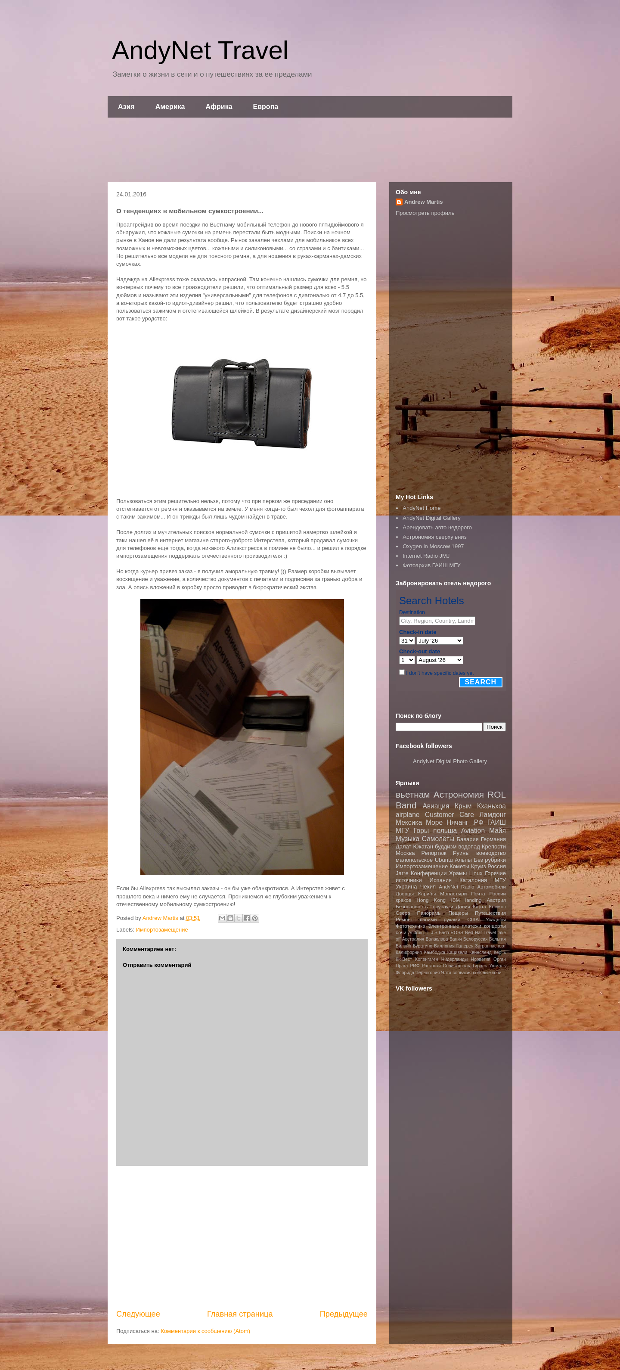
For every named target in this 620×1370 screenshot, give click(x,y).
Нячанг (457, 822)
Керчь (500, 952)
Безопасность (412, 906)
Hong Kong (431, 900)
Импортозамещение (162, 929)
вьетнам (413, 794)
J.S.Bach (440, 932)
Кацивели (457, 952)
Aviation (473, 830)
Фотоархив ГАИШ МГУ (431, 565)
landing (473, 900)
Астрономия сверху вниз (434, 537)
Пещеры (458, 913)
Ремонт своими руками (428, 919)
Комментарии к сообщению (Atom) (205, 1331)
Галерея (465, 946)
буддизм (446, 846)
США (473, 919)
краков (403, 900)
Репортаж (434, 853)
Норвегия (480, 959)
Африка (219, 106)
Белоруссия (475, 939)
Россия (496, 866)
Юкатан (423, 846)
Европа (266, 106)
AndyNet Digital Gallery (431, 518)
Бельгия (497, 939)
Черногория (427, 972)
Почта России (488, 893)
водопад (469, 846)
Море (434, 822)
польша (445, 830)
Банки (456, 939)
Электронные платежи (454, 926)
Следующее (138, 1314)
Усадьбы (496, 919)
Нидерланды (454, 959)
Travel (490, 932)
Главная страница (240, 1314)
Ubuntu (444, 860)
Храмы (458, 873)
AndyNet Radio (456, 886)
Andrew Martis (423, 202)
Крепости (494, 846)
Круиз (478, 866)
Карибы (427, 893)
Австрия (496, 900)
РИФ (414, 965)
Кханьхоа (491, 806)
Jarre (402, 873)
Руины (461, 853)
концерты (495, 926)
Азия (126, 106)
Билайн (403, 946)
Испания (441, 880)
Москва (405, 853)
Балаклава (436, 939)
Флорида (405, 972)
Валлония (444, 946)
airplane (407, 814)
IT (427, 932)
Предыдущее (344, 1314)
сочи (401, 932)
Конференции (429, 873)
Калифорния (409, 952)
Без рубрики (490, 860)
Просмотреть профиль (425, 213)
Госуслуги (442, 906)
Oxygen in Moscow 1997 (433, 546)
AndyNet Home (421, 508)
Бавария (468, 839)
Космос (497, 906)
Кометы (459, 866)
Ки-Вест (404, 959)
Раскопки (431, 965)
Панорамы (429, 913)
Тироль (479, 965)
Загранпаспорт (490, 946)
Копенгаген (426, 959)
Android (416, 932)
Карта (479, 906)
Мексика (409, 822)
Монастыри (453, 893)
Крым (463, 806)
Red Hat (473, 932)
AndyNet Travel (200, 50)
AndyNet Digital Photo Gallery (450, 761)
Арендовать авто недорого (437, 527)
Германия (493, 839)
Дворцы (405, 893)
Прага (402, 965)
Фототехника (410, 926)
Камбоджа (434, 952)
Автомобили (491, 886)
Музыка (407, 838)
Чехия (428, 886)
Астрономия (459, 794)
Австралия (413, 939)
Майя (497, 830)
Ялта (446, 972)
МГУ (500, 880)
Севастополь (456, 965)
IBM (455, 900)
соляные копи (487, 972)
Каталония (473, 880)
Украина (406, 886)
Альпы (463, 860)
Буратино (422, 946)
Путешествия (490, 913)
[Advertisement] (310, 149)
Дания (463, 906)
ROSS (457, 932)
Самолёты (438, 838)
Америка (170, 106)
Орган (499, 959)
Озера (403, 913)
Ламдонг (492, 814)
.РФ (477, 822)
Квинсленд (480, 952)
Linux (476, 873)
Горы (421, 830)
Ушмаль (497, 965)
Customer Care (449, 814)
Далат (404, 846)
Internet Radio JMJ (426, 556)
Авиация (435, 806)
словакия (462, 972)
